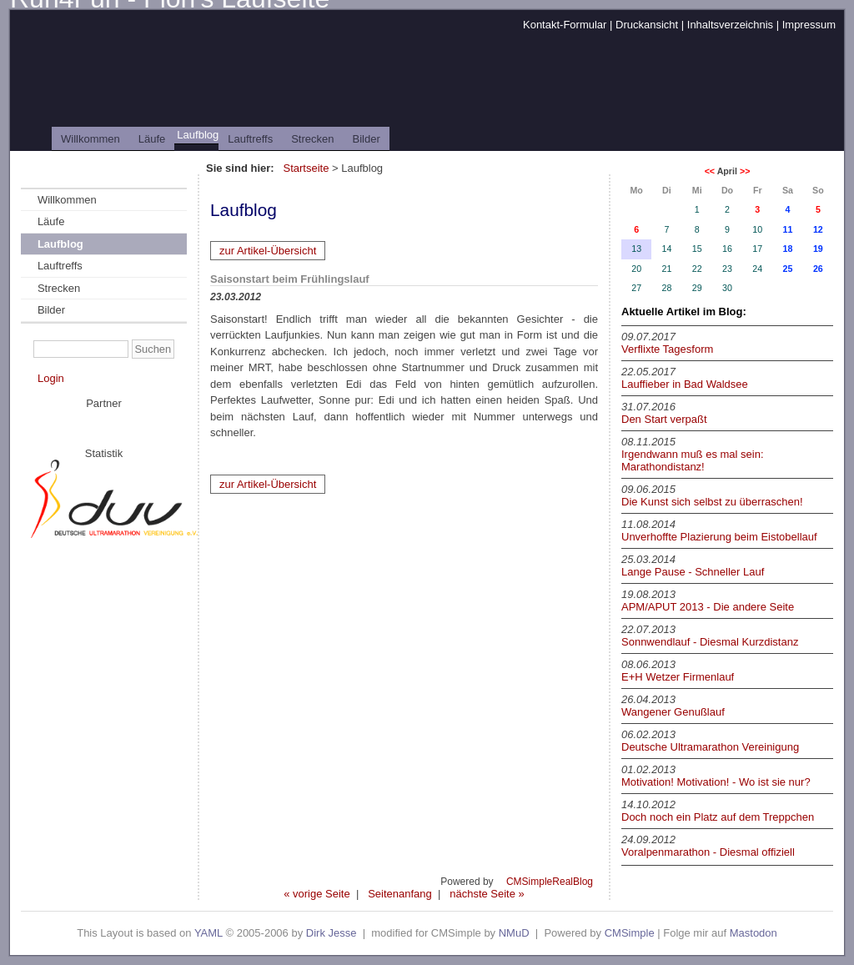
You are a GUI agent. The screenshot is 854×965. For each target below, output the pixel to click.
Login (51, 378)
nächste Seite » (487, 893)
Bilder (366, 139)
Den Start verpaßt (664, 419)
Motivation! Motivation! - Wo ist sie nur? (716, 782)
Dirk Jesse (331, 933)
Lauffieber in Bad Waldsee (684, 384)
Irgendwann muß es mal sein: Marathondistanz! (692, 460)
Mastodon (753, 933)
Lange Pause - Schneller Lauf (692, 571)
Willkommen (90, 139)
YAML (208, 933)
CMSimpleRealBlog (549, 881)
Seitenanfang (400, 893)
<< (710, 171)
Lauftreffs (250, 139)
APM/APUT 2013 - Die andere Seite (707, 607)
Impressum (809, 24)
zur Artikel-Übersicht (267, 250)
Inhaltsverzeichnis (730, 24)
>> (745, 171)
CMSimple (630, 933)
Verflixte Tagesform (667, 349)
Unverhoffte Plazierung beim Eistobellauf (719, 536)
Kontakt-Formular (564, 24)
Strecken (312, 139)
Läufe (152, 139)
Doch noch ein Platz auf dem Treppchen (717, 817)
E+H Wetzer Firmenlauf (677, 677)
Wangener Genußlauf (673, 712)
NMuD (514, 933)
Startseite (306, 168)
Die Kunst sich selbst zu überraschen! (712, 501)
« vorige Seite (317, 893)
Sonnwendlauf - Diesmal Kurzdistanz (709, 642)
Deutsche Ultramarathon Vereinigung (710, 747)
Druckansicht (646, 24)
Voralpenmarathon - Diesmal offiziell (708, 852)
